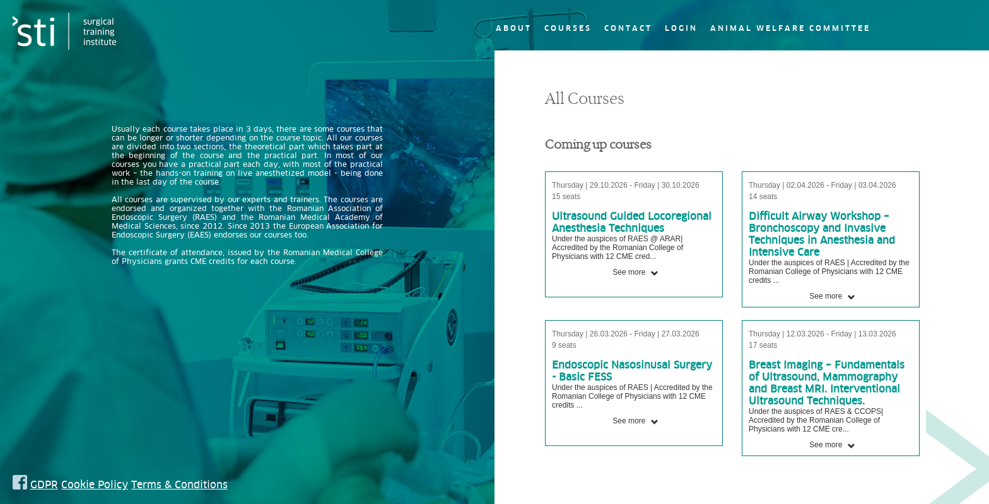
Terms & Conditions (179, 484)
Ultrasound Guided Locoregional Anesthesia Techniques (631, 222)
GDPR (44, 484)
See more (635, 272)
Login (681, 28)
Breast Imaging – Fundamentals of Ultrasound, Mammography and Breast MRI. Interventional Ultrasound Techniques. (826, 382)
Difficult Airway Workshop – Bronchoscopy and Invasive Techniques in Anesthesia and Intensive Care (822, 234)
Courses (568, 28)
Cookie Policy (94, 484)
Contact (628, 28)
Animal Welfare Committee (790, 28)
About (514, 28)
